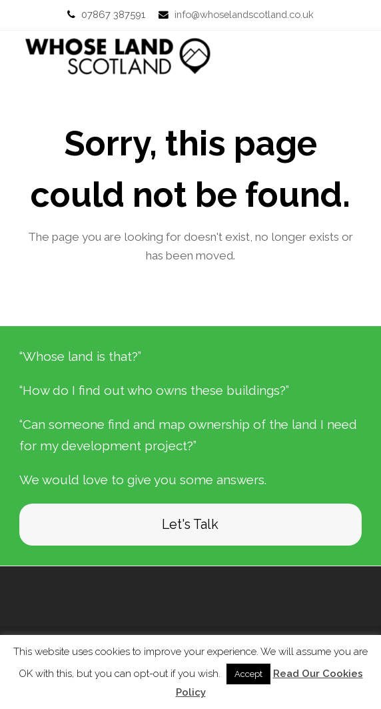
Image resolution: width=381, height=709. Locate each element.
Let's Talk (190, 524)
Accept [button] (248, 674)
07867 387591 (113, 14)
